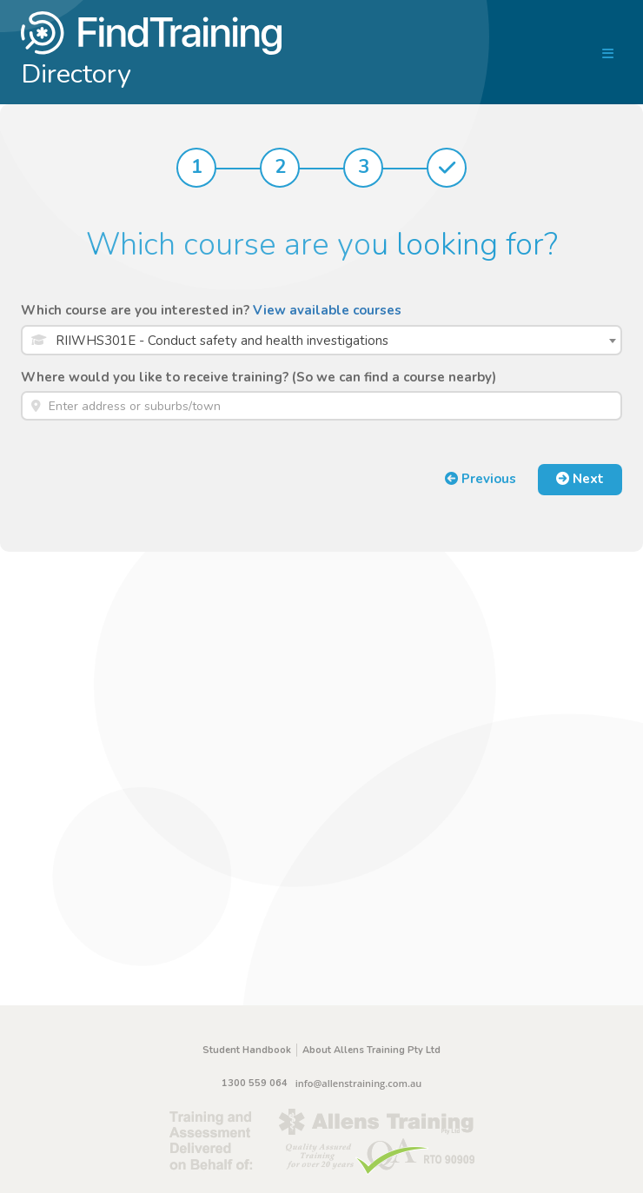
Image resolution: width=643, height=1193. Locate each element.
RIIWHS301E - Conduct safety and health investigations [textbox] (222, 340)
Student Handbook (246, 1050)
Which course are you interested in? (211, 310)
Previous (480, 478)
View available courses (327, 310)
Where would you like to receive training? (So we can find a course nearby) (258, 377)
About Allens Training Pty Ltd (371, 1050)
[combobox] (321, 340)
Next (580, 478)
